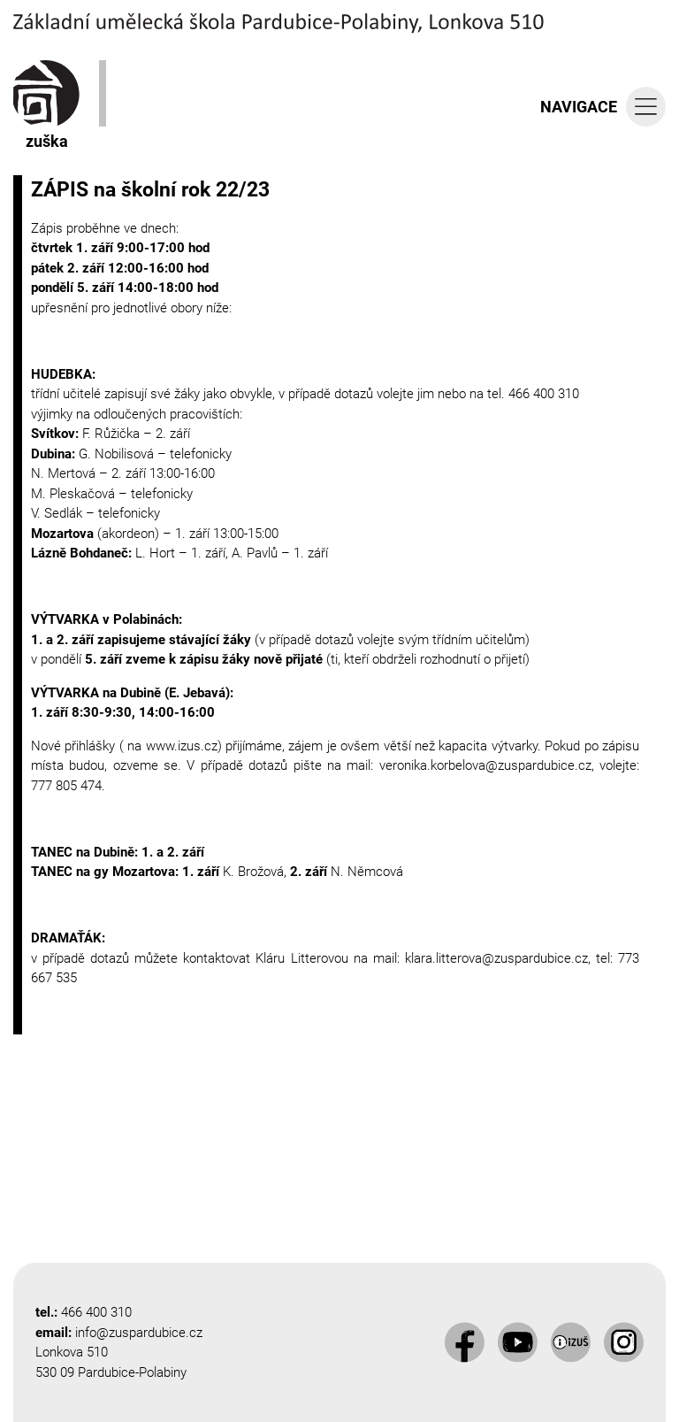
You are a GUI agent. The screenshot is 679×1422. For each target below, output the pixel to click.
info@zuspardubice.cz (138, 1333)
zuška (46, 105)
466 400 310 (96, 1312)
